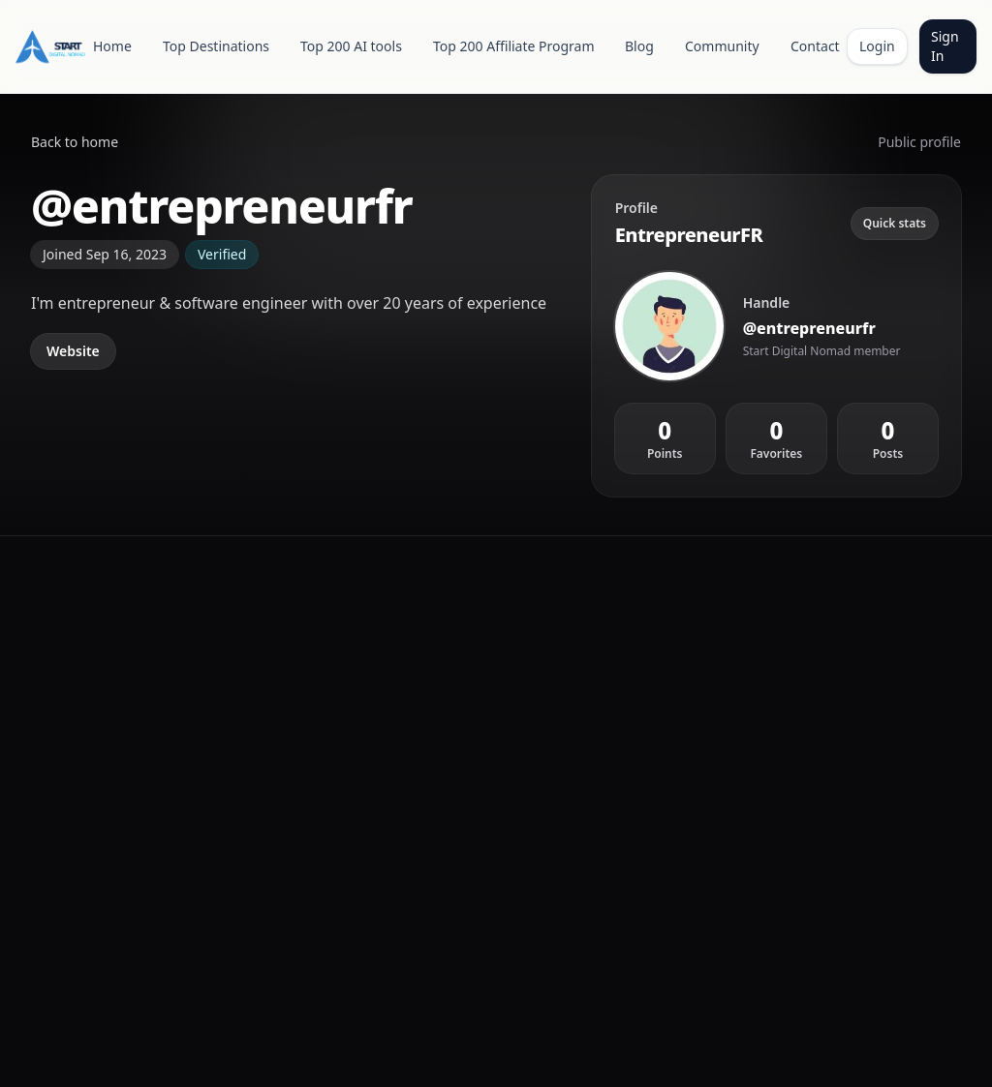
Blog (639, 46)
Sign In (945, 46)
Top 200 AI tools (351, 46)
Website (73, 351)
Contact (815, 46)
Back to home (74, 142)
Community (722, 46)
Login (877, 46)
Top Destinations (216, 46)
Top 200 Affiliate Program (514, 46)
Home (112, 46)
